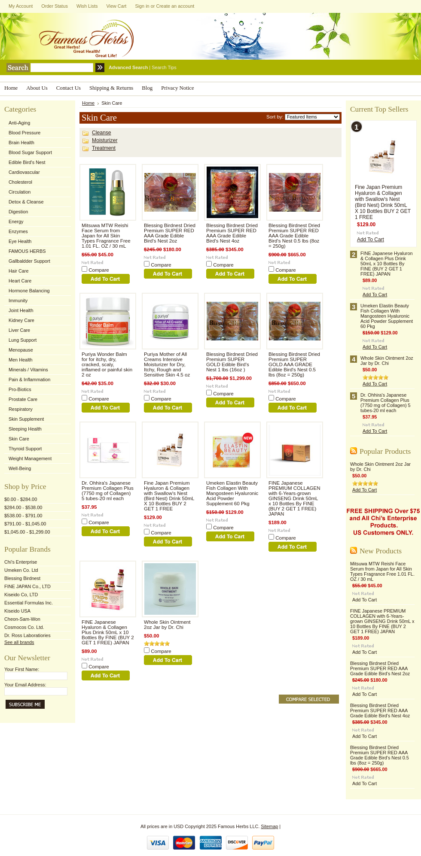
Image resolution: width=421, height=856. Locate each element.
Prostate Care (23, 399)
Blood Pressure (24, 132)
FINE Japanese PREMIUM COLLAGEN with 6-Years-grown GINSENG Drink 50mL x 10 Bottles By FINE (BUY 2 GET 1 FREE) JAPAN (294, 498)
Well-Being (20, 468)
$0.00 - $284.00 (20, 499)
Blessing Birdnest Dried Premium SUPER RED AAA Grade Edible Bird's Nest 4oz (232, 233)
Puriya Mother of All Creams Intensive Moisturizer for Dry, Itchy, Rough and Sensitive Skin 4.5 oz (167, 364)
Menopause (21, 349)
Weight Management (30, 458)
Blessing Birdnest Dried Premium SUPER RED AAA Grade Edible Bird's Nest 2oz (169, 233)
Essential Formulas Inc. (28, 602)
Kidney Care (21, 320)
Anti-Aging (19, 122)
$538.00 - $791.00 (23, 515)
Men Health (21, 359)
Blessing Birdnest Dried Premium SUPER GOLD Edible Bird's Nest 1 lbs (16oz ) (232, 362)
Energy (16, 221)
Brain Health (21, 142)
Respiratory (21, 409)
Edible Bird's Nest (27, 162)
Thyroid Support (25, 448)
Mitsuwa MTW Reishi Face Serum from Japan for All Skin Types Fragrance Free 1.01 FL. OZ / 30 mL (106, 236)
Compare (98, 270)
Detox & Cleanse (26, 201)
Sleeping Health (25, 428)
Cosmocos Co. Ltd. (24, 627)
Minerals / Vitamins (28, 369)
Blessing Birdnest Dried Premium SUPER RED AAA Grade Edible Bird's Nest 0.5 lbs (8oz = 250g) (294, 236)
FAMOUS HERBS (27, 251)
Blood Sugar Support (30, 152)
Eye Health (20, 241)
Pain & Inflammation (29, 379)
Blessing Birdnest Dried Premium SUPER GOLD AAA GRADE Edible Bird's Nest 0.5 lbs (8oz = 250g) (294, 364)
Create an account (175, 6)
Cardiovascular (24, 172)
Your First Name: (21, 669)
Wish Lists (87, 6)
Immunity (18, 300)
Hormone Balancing (29, 290)
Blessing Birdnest (22, 578)
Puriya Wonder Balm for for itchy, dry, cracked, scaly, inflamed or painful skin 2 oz (107, 364)
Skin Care (19, 438)
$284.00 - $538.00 (23, 507)
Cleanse (101, 133)
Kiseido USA (17, 610)
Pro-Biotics (20, 389)
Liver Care (19, 330)
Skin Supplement (26, 419)
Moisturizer (104, 140)
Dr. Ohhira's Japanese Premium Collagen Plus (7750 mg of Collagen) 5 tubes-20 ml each (108, 490)
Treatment (104, 148)
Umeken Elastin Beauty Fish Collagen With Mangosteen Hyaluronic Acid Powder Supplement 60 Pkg (232, 493)
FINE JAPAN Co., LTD (27, 586)
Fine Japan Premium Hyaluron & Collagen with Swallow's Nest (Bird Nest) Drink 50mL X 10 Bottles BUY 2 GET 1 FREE (169, 495)
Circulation (20, 191)
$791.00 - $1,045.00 (25, 523)
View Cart (116, 6)
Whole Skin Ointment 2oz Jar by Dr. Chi (167, 624)
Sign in (142, 6)
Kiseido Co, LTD (21, 594)
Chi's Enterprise (20, 562)
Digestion (18, 211)
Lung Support (23, 340)
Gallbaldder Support (29, 261)
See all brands (19, 642)
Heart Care (20, 280)
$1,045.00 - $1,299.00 (27, 531)
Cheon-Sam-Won (22, 619)
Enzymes (18, 231)
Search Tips (164, 67)
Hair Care (19, 270)
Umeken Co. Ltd (21, 570)
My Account (21, 6)
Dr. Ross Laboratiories (27, 635)
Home (88, 103)
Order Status (54, 6)
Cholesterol (20, 182)
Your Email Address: (25, 684)
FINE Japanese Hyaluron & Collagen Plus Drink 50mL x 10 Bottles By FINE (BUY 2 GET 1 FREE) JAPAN (108, 632)
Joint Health (21, 310)
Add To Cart (370, 240)
